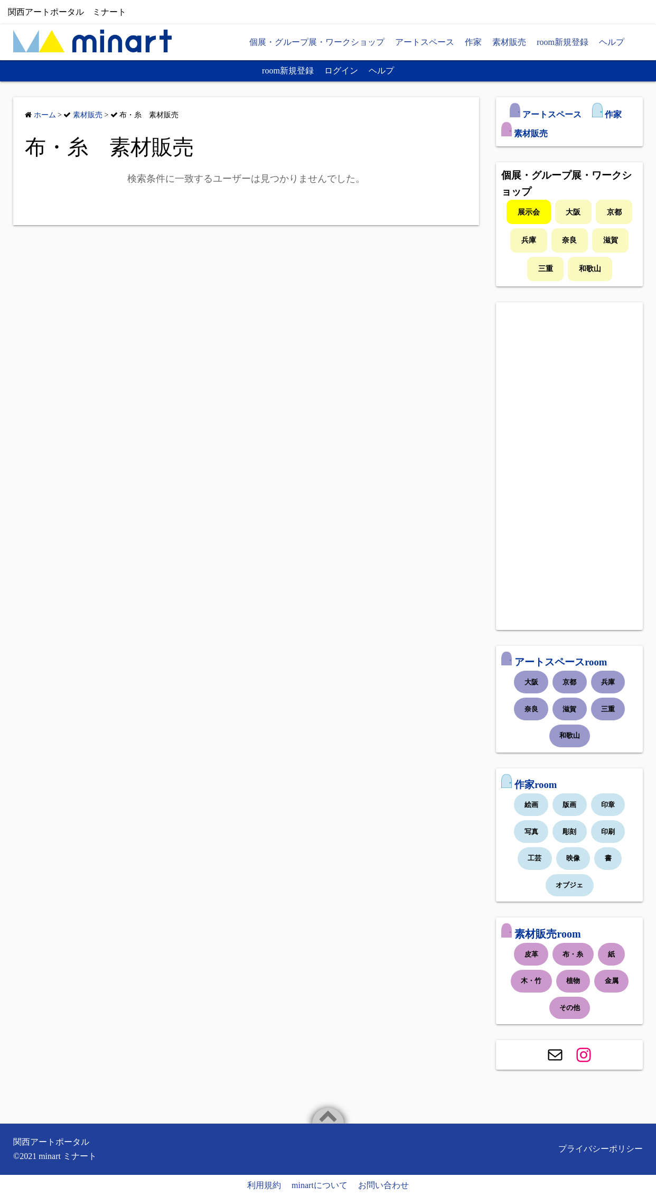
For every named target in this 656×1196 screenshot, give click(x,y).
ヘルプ (611, 42)
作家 (473, 42)
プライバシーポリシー (600, 1148)
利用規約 (264, 1185)
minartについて (320, 1185)
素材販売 (509, 42)
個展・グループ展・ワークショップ (317, 42)
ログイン (341, 70)
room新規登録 (562, 42)
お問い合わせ (383, 1185)
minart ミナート (68, 1156)
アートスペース (424, 42)
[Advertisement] (569, 466)
